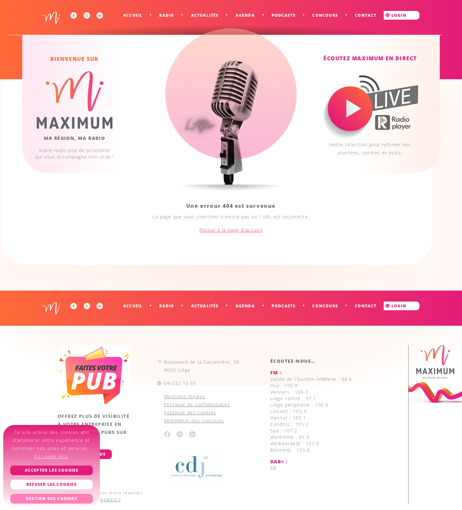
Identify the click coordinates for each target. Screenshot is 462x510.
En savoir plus (51, 456)
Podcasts (284, 15)
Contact (365, 15)
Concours (325, 15)
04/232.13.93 (180, 383)
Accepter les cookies (52, 470)
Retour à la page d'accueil (230, 230)
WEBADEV (110, 500)
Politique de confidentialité (197, 404)
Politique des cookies (190, 412)
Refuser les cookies (51, 484)
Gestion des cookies (51, 498)
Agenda (245, 15)
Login (396, 15)
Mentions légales (184, 396)
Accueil (132, 15)
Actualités (205, 15)
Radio (166, 15)
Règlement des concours (194, 421)
